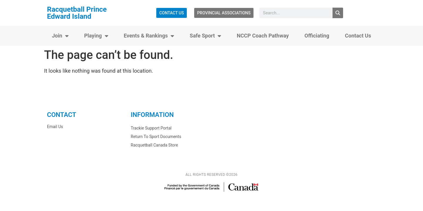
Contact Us (358, 36)
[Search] (338, 13)
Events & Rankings (149, 35)
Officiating (317, 36)
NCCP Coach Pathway (263, 36)
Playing (96, 35)
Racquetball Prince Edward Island (77, 13)
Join (60, 35)
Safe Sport (205, 35)
